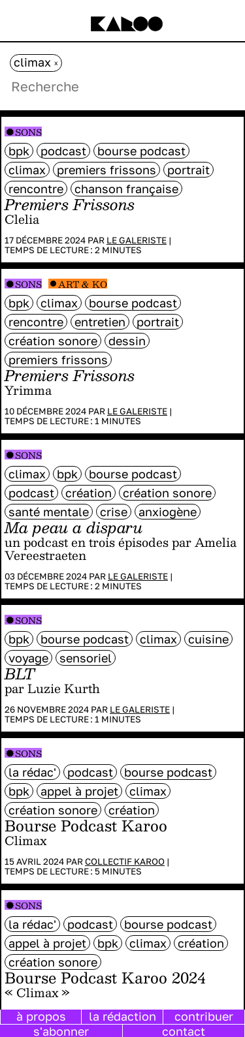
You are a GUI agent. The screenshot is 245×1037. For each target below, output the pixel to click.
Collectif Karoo (125, 861)
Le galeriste (136, 240)
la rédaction (122, 1016)
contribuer (203, 1016)
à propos (41, 1016)
